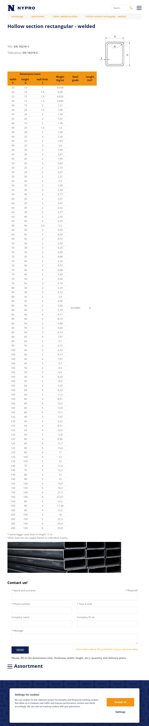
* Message (17, 630)
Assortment (37, 16)
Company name (20, 617)
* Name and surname (24, 590)
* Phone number (21, 603)
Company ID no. (86, 617)
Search (131, 7)
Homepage (17, 16)
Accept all (120, 702)
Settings (120, 712)
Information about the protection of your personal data (106, 649)
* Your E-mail (84, 603)
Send (20, 650)
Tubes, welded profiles (65, 16)
